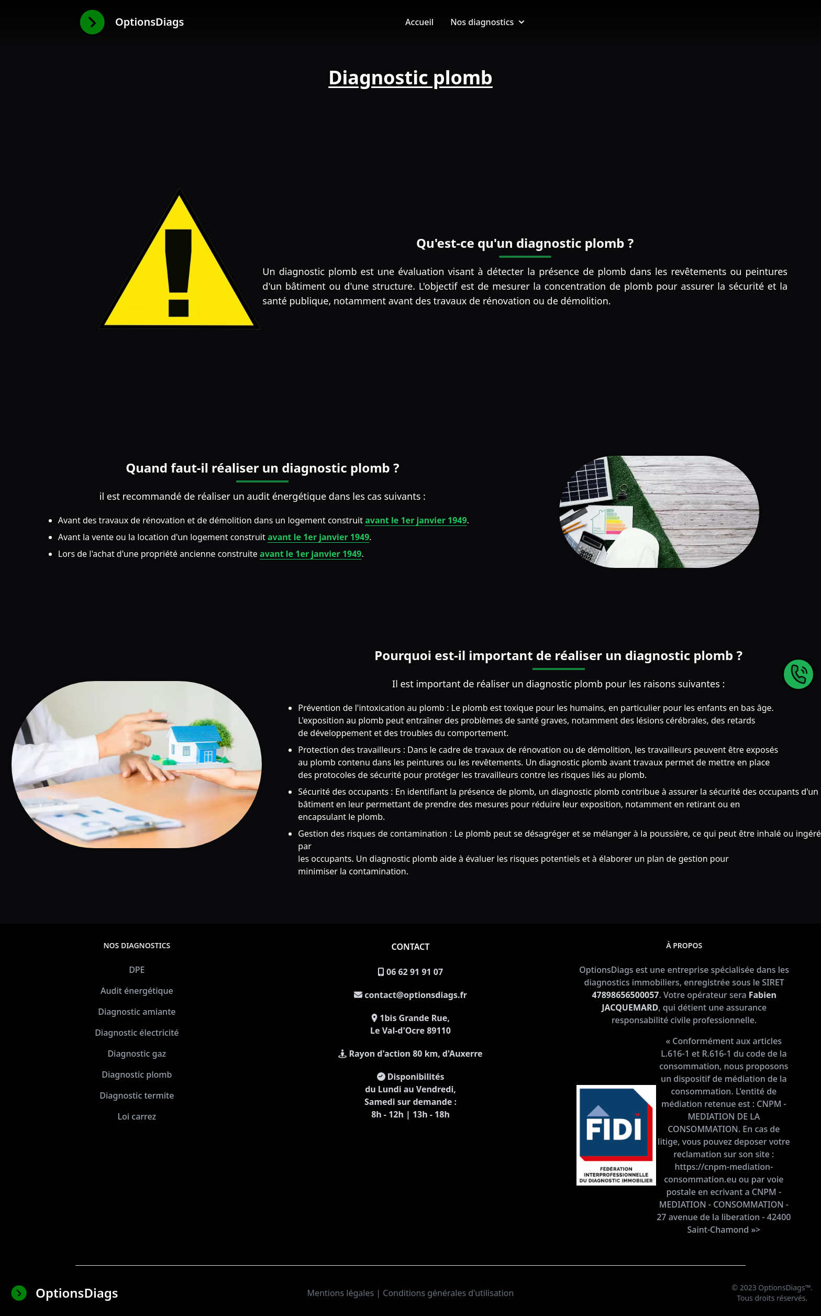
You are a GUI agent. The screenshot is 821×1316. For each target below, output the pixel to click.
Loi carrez (136, 1116)
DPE (137, 969)
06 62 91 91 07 (414, 972)
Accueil (419, 22)
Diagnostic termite (136, 1095)
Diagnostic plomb (137, 1074)
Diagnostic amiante (136, 1011)
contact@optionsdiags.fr (415, 995)
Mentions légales (340, 1293)
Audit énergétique (137, 990)
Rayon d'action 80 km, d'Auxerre (416, 1053)
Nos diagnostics (487, 22)
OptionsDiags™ (784, 1287)
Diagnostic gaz (136, 1053)
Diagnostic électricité (137, 1032)
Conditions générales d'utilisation (448, 1293)
